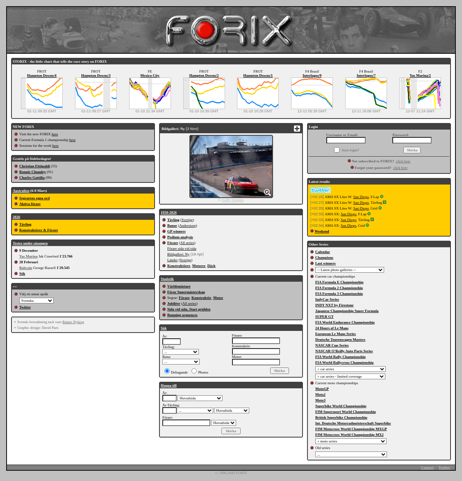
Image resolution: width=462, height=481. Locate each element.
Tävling (25, 224)
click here (403, 161)
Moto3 (320, 400)
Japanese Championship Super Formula (347, 311)
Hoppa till (169, 385)
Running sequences (182, 315)
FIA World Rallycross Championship (344, 362)
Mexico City (149, 75)
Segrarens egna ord (34, 198)
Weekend (321, 231)
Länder (172, 260)
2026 (16, 217)
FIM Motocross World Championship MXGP (351, 429)
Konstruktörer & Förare (38, 230)
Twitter (25, 307)
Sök (22, 273)
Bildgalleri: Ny (178, 254)
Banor (172, 225)
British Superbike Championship (341, 417)
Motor (218, 298)
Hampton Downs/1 (258, 75)
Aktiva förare (30, 204)
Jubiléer (173, 303)
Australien (21, 191)
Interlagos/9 (312, 75)
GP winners (176, 231)
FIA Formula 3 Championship (339, 294)
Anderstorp (187, 225)
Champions (324, 257)
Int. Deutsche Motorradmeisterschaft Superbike (353, 423)
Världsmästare (179, 286)
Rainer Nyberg (73, 322)
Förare (172, 243)
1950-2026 (169, 212)
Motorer (198, 266)
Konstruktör (201, 298)
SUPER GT (324, 317)
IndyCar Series (327, 299)
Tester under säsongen (30, 243)
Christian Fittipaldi (34, 166)
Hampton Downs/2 (204, 75)
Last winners (325, 263)
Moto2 (320, 394)
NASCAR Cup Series (332, 345)
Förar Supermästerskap (186, 292)
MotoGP (322, 389)
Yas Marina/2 (420, 75)
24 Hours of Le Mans (331, 328)
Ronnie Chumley (32, 172)
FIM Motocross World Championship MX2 (349, 435)
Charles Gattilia (32, 178)
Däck (211, 266)
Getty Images (233, 200)
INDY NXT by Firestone (334, 305)
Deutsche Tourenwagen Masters (340, 339)
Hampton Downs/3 (96, 75)
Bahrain (25, 268)
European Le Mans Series (335, 334)
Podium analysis (180, 237)
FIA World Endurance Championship (345, 322)
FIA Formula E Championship (339, 282)
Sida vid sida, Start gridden (188, 309)
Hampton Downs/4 (42, 75)
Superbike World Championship (340, 406)
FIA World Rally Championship (340, 357)
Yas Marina (28, 256)
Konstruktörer (178, 266)
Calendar (322, 252)
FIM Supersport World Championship (345, 412)
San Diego (361, 197)
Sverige (187, 220)
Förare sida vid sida (181, 248)
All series (187, 243)
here (55, 134)
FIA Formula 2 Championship (339, 288)
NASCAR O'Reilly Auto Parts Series (344, 351)
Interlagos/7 (366, 75)
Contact (427, 467)
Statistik (167, 279)
